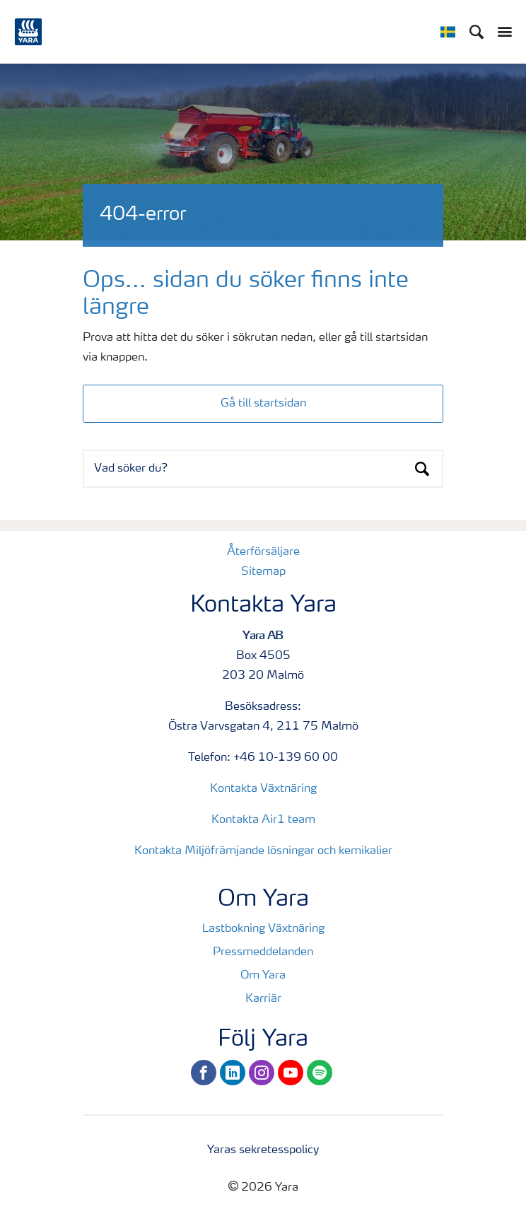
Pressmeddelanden (263, 952)
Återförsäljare (263, 552)
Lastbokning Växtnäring (263, 929)
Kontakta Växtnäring (263, 789)
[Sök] (476, 32)
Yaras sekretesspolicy (263, 1150)
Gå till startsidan (263, 403)
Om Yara (263, 975)
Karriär (263, 999)
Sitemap (263, 572)
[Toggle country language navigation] (447, 32)
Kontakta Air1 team (263, 820)
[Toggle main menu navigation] (501, 32)
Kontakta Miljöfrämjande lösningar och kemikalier (263, 851)
